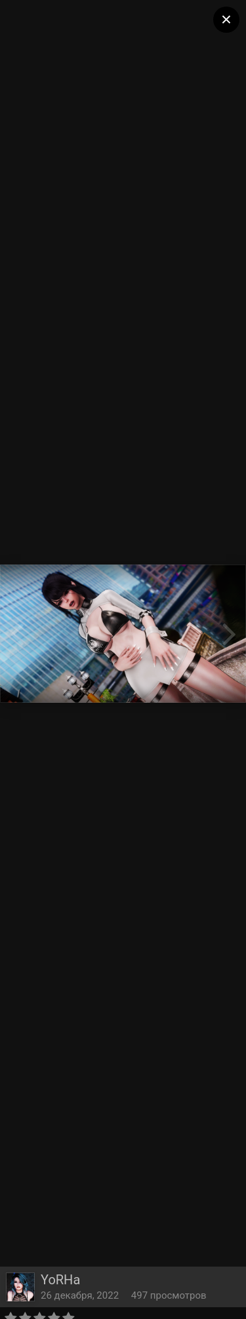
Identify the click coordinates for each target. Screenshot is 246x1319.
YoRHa (60, 1280)
